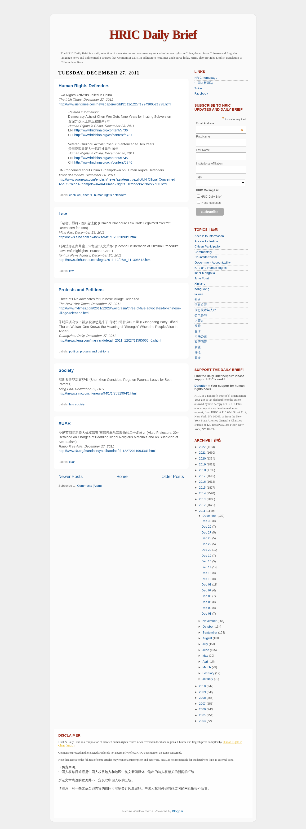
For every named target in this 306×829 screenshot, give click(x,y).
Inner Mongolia (205, 273)
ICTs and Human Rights (210, 267)
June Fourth (202, 278)
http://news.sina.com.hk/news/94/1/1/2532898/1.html (98, 237)
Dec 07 (207, 590)
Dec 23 (207, 538)
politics (74, 351)
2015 (203, 487)
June (206, 650)
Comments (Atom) (89, 485)
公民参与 (201, 315)
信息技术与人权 (205, 310)
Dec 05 (207, 602)
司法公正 (201, 336)
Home (122, 476)
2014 (203, 493)
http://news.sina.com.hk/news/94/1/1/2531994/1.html (98, 393)
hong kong (202, 289)
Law (63, 214)
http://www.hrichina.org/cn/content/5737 (103, 135)
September (210, 632)
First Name (203, 136)
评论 (198, 352)
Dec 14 (207, 567)
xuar (72, 462)
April (206, 661)
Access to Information (209, 236)
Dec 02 (207, 608)
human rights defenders (110, 195)
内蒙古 (199, 320)
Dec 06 (207, 596)
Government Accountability (213, 262)
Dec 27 (207, 532)
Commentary (203, 252)
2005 (203, 715)
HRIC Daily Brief (153, 34)
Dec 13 (207, 573)
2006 (203, 709)
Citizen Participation (208, 246)
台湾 (198, 331)
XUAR (65, 423)
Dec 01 (207, 613)
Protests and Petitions (81, 289)
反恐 (198, 326)
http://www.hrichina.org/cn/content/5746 (103, 162)
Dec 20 (207, 549)
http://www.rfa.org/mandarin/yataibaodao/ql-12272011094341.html (107, 451)
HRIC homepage (206, 77)
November (210, 621)
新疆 (198, 347)
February (209, 673)
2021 (203, 452)
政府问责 (201, 341)
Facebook (201, 93)
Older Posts (172, 476)
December (210, 515)
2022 (203, 447)
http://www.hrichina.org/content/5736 (101, 130)
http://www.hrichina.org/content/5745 (101, 158)
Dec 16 (207, 561)
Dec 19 (207, 555)
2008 (203, 697)
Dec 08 (207, 584)
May (206, 655)
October (208, 626)
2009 (203, 692)
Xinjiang (200, 283)
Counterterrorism (206, 257)
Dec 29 (207, 526)
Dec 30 (207, 521)
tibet (197, 299)
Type (199, 176)
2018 (203, 470)
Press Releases (211, 202)
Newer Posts (70, 476)
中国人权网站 (204, 83)
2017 (203, 476)
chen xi (88, 195)
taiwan (199, 294)
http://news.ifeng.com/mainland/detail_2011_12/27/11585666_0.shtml (110, 340)
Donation (201, 385)
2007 (203, 703)
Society (66, 370)
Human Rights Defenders (84, 85)
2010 (203, 686)
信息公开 (201, 305)
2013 (203, 499)
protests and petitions (94, 351)
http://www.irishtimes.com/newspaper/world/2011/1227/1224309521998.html (115, 104)
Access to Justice (206, 241)
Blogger (177, 811)
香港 (198, 358)
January (208, 679)
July (206, 644)
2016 (203, 481)
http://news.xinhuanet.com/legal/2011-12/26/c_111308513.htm (105, 260)
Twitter (199, 88)
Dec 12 (207, 579)
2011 (202, 510)
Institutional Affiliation (209, 163)
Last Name (203, 150)
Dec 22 (207, 544)
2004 (203, 721)
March (207, 667)
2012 (203, 505)
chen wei (75, 195)
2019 (203, 464)
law (71, 271)
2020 (203, 458)
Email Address (219, 123)
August (208, 638)
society (79, 404)
